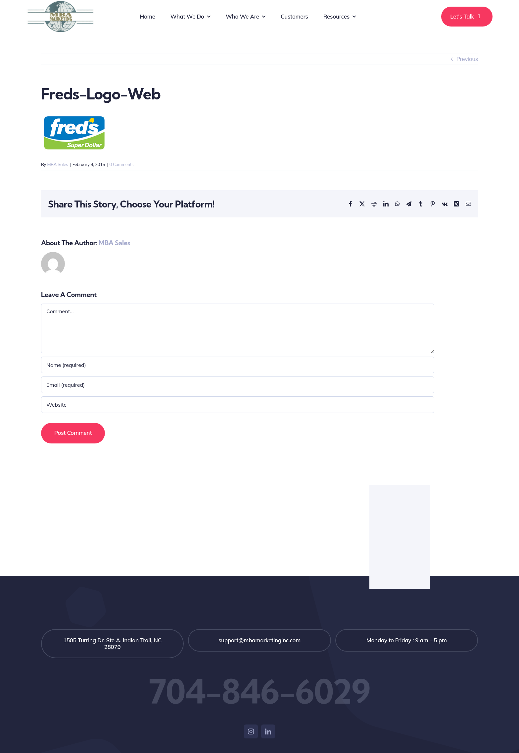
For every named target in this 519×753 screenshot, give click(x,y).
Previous (467, 58)
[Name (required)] (237, 365)
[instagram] (251, 731)
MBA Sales (57, 164)
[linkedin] (268, 731)
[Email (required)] (237, 384)
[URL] (237, 404)
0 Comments (121, 164)
